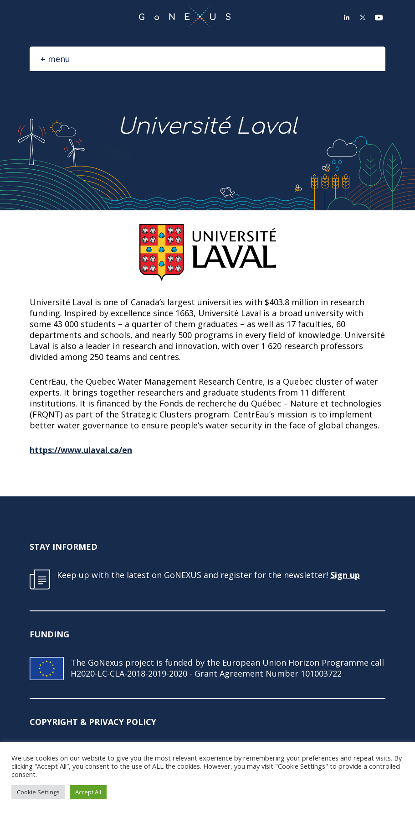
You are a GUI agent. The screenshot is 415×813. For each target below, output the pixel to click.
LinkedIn (347, 17)
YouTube (378, 17)
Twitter (362, 17)
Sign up (345, 574)
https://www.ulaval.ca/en (81, 449)
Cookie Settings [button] (38, 792)
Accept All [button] (88, 792)
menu (59, 58)
